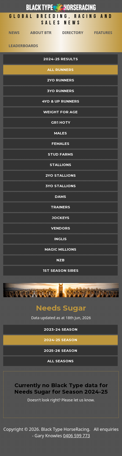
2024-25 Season (60, 340)
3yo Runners (60, 91)
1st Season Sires (60, 270)
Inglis (60, 239)
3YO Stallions (60, 186)
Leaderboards (23, 45)
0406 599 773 (76, 436)
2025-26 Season (60, 350)
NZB (60, 260)
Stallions (60, 165)
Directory (72, 32)
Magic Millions (60, 249)
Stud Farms (60, 154)
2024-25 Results (60, 59)
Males (60, 133)
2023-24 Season (60, 329)
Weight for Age (60, 112)
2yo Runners (60, 80)
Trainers (60, 207)
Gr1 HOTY (60, 122)
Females (60, 143)
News (14, 32)
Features (103, 32)
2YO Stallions (60, 175)
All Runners (60, 69)
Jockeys (60, 218)
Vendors (60, 228)
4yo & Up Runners (60, 101)
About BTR (40, 32)
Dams (60, 196)
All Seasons (60, 361)
